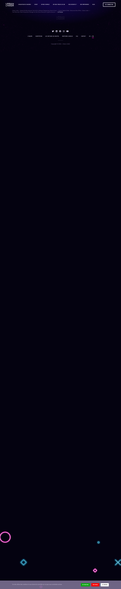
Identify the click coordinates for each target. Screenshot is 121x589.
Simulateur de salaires (24, 4)
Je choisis (104, 584)
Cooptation (38, 36)
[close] (117, 2)
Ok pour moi (85, 584)
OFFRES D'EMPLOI (45, 4)
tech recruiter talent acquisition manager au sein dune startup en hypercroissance (34, 12)
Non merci (95, 584)
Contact (83, 36)
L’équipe (30, 36)
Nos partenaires (84, 4)
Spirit (36, 4)
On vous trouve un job (59, 4)
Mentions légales (67, 36)
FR (93, 36)
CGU (77, 36)
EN (89, 36)
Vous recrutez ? (72, 4)
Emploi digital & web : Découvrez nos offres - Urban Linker (74, 10)
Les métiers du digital (52, 36)
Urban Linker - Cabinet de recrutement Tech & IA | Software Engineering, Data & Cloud (34, 10)
